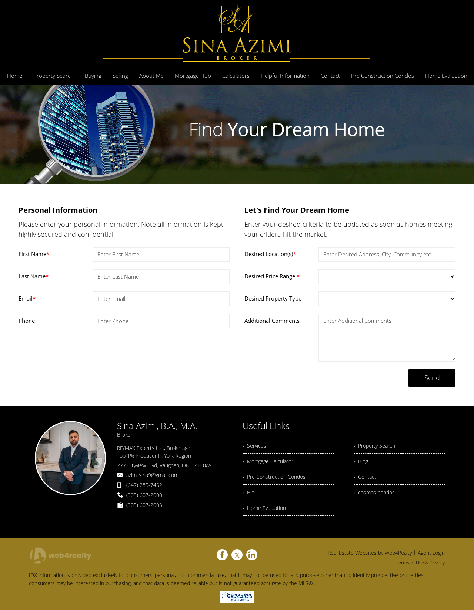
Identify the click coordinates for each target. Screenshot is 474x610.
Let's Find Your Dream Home (296, 210)
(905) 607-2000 (144, 494)
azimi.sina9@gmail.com (152, 474)
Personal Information (58, 210)
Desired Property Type (272, 298)
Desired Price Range (272, 276)
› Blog (361, 461)
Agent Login (431, 552)
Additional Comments (272, 320)
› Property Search (374, 445)
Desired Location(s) (270, 254)
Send (432, 377)
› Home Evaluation (264, 507)
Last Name (34, 276)
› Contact (365, 476)
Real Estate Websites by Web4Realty (370, 552)
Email (27, 298)
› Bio (248, 492)
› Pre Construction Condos (274, 476)
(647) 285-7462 (144, 484)
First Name (34, 254)
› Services (254, 445)
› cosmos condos (374, 492)
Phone (27, 320)
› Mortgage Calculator (268, 461)
